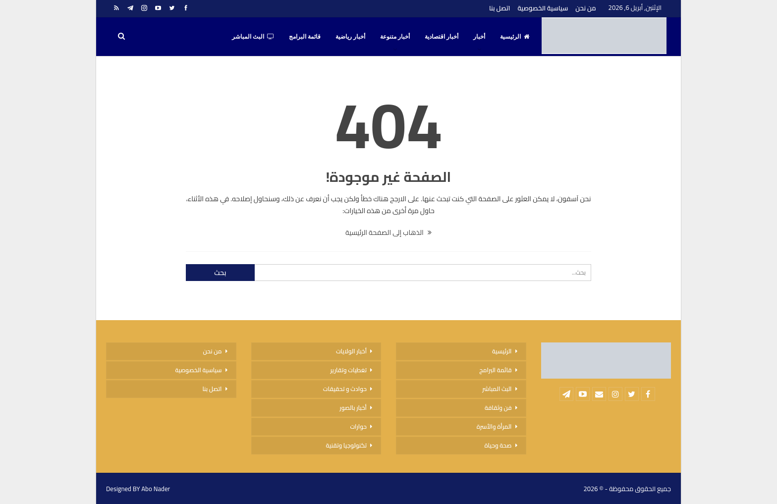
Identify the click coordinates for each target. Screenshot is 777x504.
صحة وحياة (497, 445)
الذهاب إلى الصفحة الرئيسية (388, 232)
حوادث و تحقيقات (345, 388)
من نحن (585, 8)
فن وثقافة (498, 407)
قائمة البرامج (305, 36)
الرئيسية (514, 36)
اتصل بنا (499, 8)
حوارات (358, 426)
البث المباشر (253, 36)
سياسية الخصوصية (542, 8)
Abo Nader (155, 489)
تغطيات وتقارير (348, 370)
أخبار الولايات (351, 351)
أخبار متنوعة (395, 36)
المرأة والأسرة (494, 426)
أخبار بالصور (353, 407)
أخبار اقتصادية (441, 36)
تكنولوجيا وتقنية (346, 445)
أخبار (479, 36)
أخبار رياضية (350, 36)
